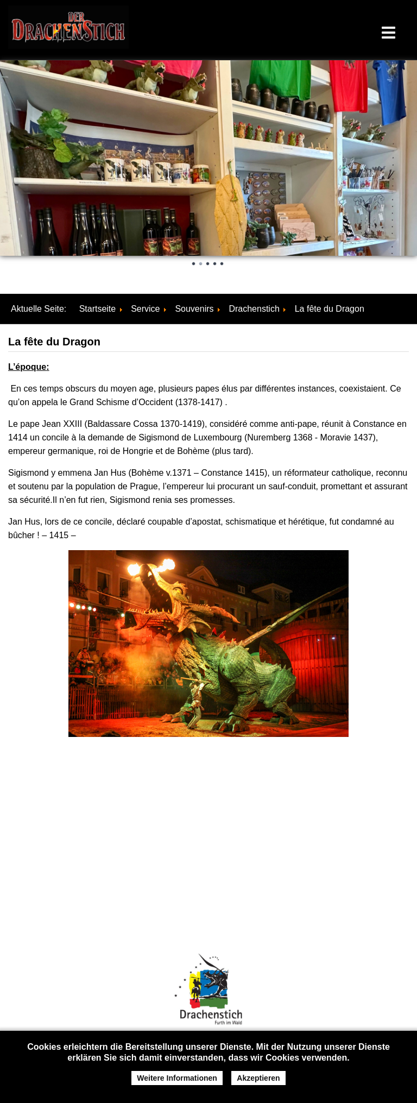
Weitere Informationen (177, 1078)
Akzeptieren (258, 1078)
